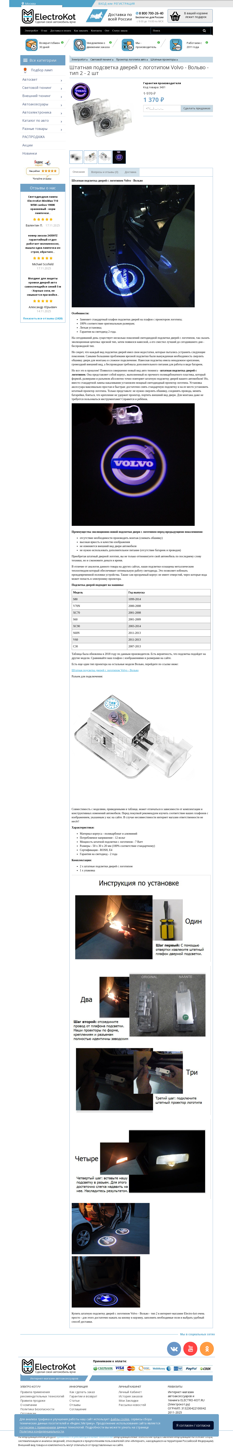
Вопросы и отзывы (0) (104, 172)
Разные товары (34, 128)
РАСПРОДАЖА (33, 137)
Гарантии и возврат (83, 1396)
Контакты (96, 30)
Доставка (130, 172)
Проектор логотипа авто (131, 59)
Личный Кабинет (130, 1392)
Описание (79, 171)
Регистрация (124, 4)
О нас (44, 30)
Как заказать (81, 30)
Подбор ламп (37, 70)
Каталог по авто (35, 120)
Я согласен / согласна (193, 1425)
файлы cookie (119, 1419)
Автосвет (30, 79)
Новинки (29, 153)
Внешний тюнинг (36, 96)
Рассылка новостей (132, 1405)
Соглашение (77, 1409)
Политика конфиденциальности (41, 1431)
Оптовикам (28, 1413)
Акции (27, 145)
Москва (28, 4)
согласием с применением (37, 1427)
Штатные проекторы (163, 59)
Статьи (74, 1400)
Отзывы (75, 1405)
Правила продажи (32, 1400)
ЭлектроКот (31, 30)
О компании (28, 1405)
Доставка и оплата (60, 30)
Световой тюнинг (36, 87)
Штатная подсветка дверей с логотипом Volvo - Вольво (105, 670)
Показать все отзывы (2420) (43, 318)
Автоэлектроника (36, 112)
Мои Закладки (128, 1400)
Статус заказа (119, 30)
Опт (107, 30)
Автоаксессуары (35, 104)
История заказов (131, 1396)
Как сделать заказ (82, 1392)
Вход (102, 4)
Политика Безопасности (37, 1409)
